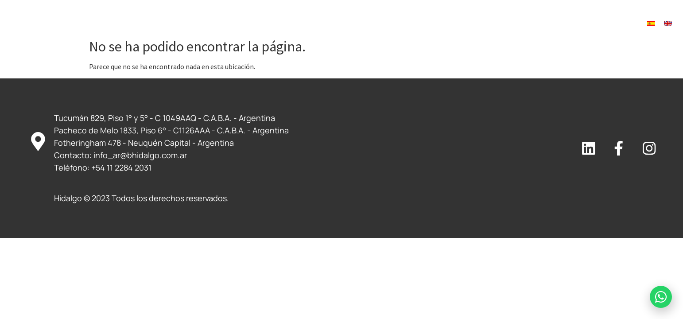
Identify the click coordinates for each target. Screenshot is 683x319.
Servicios (322, 23)
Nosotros (270, 23)
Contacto (535, 23)
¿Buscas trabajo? (427, 23)
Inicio (230, 23)
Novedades (487, 23)
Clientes (371, 23)
